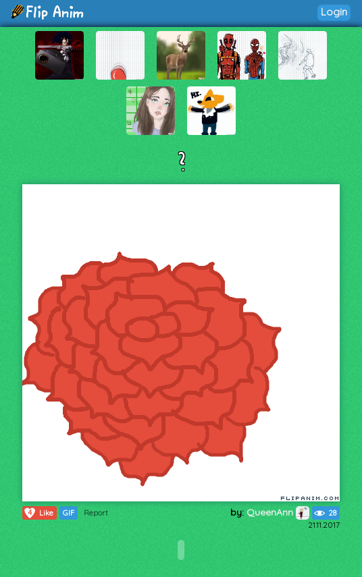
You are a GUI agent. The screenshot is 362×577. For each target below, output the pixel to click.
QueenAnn (278, 512)
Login (334, 11)
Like (38, 513)
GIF (68, 513)
